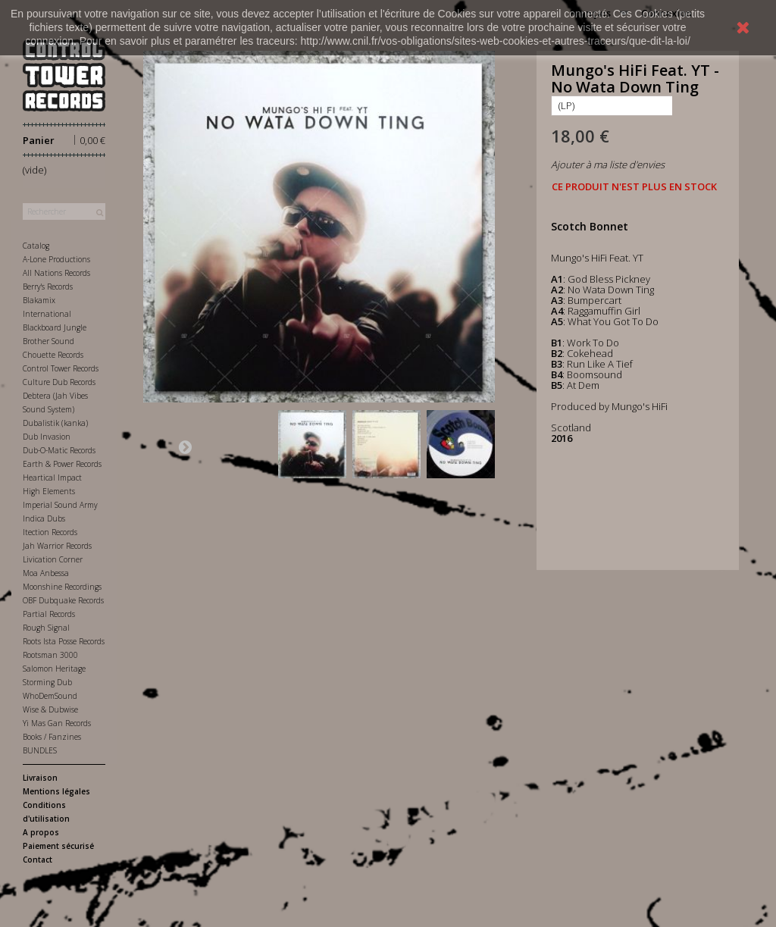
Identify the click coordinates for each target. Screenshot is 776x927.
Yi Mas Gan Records (57, 723)
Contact (37, 859)
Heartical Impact (52, 477)
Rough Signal (46, 627)
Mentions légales (56, 791)
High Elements (49, 491)
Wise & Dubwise (50, 709)
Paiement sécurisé (58, 846)
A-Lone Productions (56, 259)
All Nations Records (56, 273)
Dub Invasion (46, 436)
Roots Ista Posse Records (64, 641)
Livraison (40, 777)
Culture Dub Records (59, 382)
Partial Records (49, 614)
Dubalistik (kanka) (55, 423)
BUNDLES (40, 750)
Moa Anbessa (46, 573)
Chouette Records (53, 354)
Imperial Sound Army (60, 505)
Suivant (184, 446)
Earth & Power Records (62, 464)
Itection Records (50, 532)
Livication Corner (53, 559)
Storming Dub (47, 682)
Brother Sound (48, 341)
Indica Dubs (44, 518)
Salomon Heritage (54, 668)
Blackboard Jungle (54, 327)
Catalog (36, 245)
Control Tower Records (61, 368)
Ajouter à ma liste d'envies (608, 164)
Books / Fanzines (52, 736)
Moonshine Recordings (62, 586)
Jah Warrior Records (57, 545)
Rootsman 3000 (50, 655)
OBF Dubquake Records (63, 600)
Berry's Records (48, 286)
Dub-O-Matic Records (59, 450)
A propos (41, 832)
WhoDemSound (50, 696)
